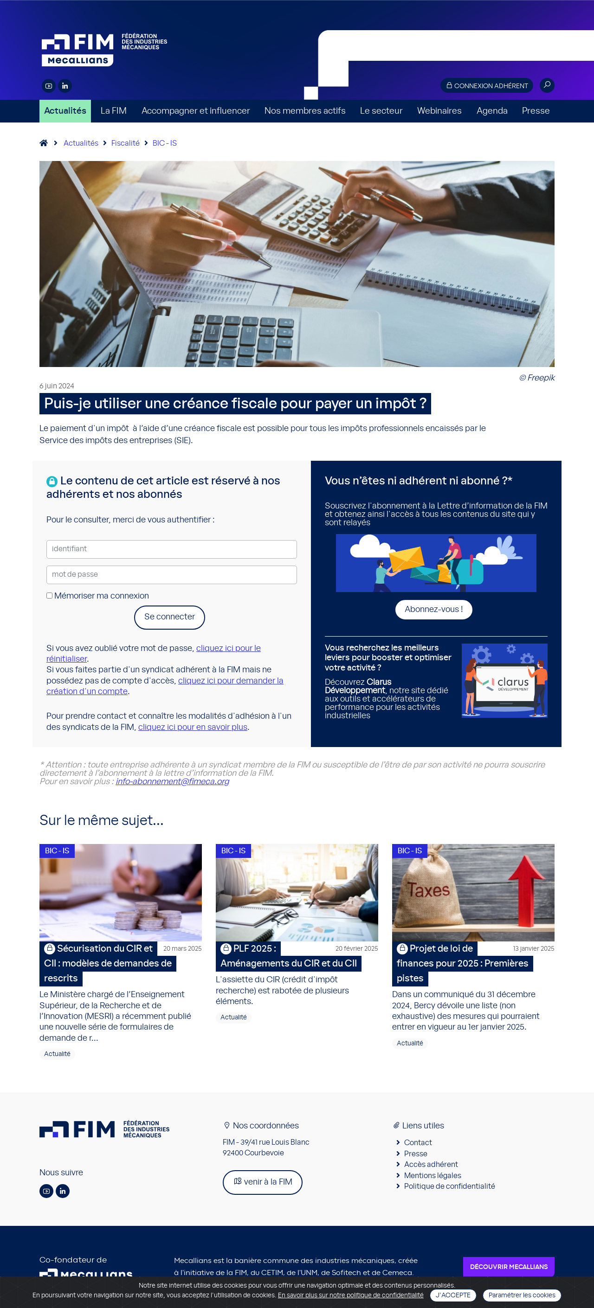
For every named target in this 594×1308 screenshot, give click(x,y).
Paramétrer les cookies (522, 1295)
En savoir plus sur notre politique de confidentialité (351, 1295)
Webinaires (439, 111)
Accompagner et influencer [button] (196, 111)
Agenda (492, 111)
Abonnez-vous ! (434, 610)
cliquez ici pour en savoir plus (192, 727)
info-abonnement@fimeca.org (172, 782)
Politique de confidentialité (449, 1186)
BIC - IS (165, 143)
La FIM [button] (114, 111)
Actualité (57, 1054)
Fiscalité (125, 143)
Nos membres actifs (305, 111)
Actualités (65, 111)
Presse (536, 111)
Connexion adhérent (487, 86)
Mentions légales (432, 1175)
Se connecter (169, 617)
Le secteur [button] (381, 111)
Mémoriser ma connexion (97, 596)
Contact (418, 1143)
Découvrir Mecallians (509, 1267)
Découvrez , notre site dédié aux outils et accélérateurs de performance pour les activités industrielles (390, 682)
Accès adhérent (431, 1164)
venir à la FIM (262, 1181)
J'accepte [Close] (453, 1295)
